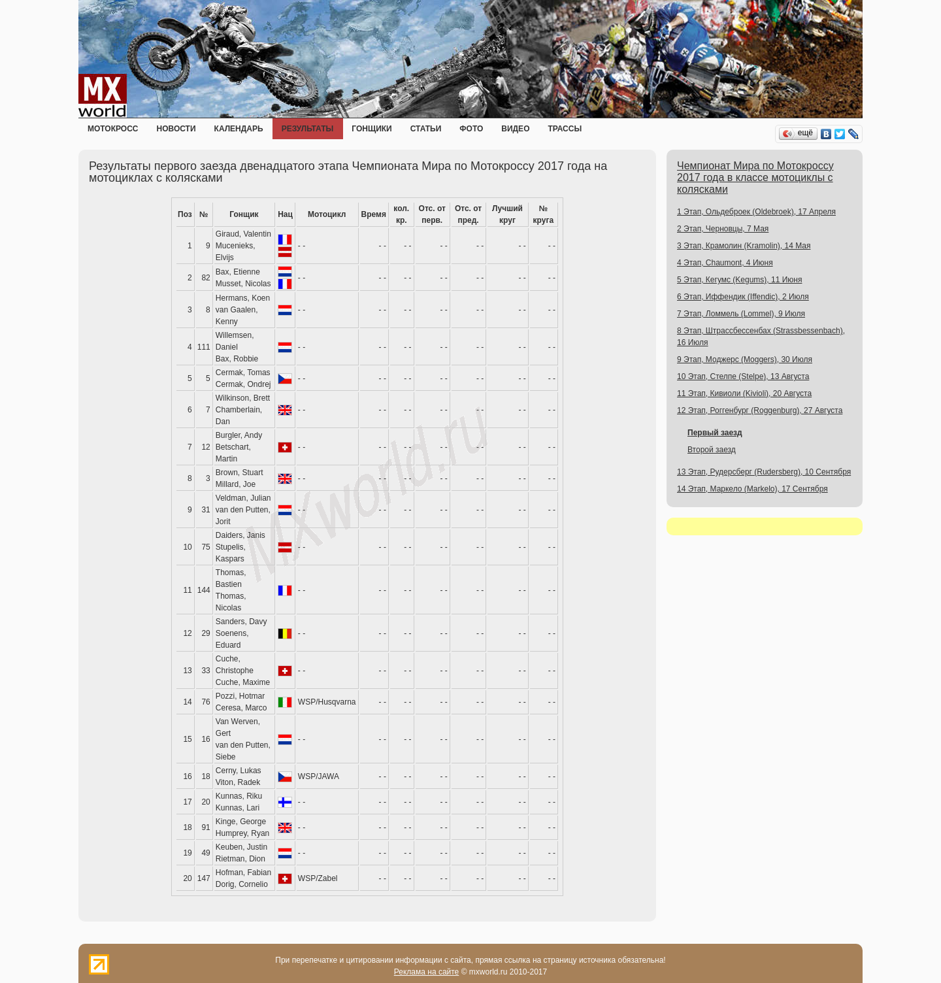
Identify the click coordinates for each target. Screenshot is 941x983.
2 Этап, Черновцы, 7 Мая (722, 228)
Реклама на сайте (426, 971)
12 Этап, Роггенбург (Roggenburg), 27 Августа (759, 410)
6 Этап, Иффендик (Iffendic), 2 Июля (743, 296)
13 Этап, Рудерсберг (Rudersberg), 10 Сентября (764, 471)
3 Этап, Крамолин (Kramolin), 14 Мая (744, 245)
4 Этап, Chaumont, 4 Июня (725, 262)
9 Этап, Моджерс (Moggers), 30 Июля (744, 359)
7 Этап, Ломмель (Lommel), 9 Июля (741, 313)
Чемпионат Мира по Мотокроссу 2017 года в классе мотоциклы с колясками (755, 177)
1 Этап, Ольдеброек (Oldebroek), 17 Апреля (756, 211)
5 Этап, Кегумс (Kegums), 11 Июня (739, 279)
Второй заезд (711, 449)
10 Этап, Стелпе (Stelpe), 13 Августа (743, 376)
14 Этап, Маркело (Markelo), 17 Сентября (752, 488)
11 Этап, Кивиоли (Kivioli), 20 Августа (744, 393)
